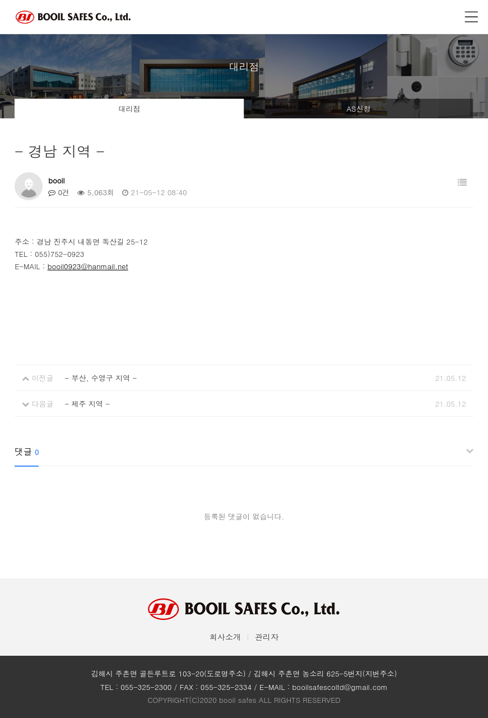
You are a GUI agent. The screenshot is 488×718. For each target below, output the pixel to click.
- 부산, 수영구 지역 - (100, 377)
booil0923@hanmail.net (88, 266)
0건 (58, 192)
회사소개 (225, 636)
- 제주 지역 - (86, 403)
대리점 (130, 108)
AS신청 (358, 108)
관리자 (266, 636)
